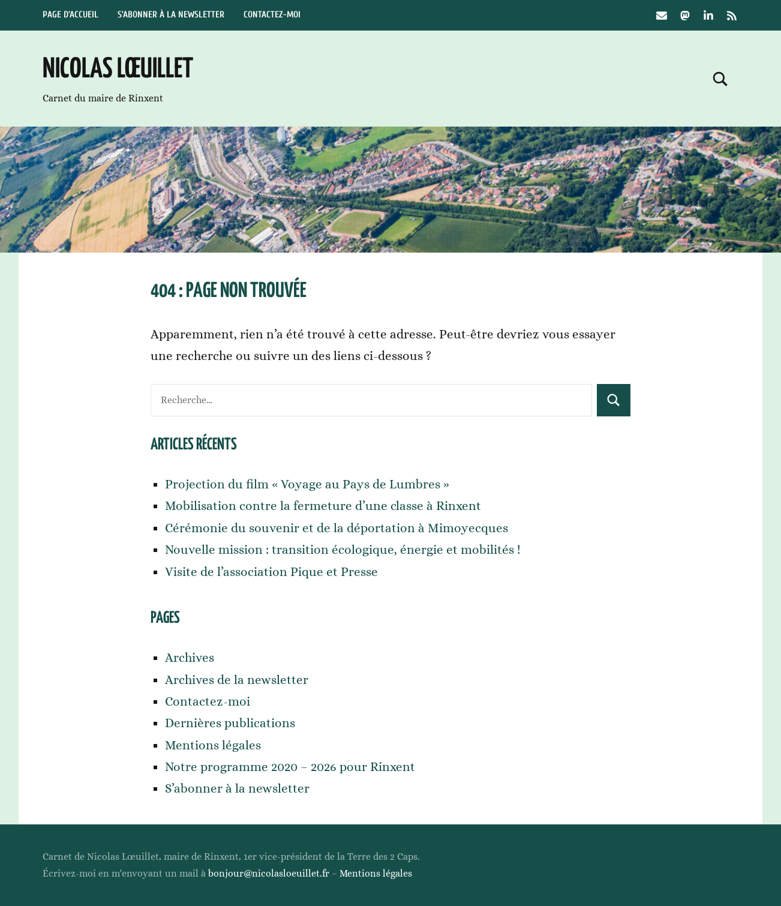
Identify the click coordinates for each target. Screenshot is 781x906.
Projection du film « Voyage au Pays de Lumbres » (307, 484)
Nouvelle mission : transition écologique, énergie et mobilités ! (343, 549)
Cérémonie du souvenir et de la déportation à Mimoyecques (336, 528)
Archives (189, 657)
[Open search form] (720, 78)
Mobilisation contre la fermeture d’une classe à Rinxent (323, 506)
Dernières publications (230, 723)
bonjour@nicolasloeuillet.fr (268, 873)
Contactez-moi (272, 15)
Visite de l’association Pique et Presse (271, 572)
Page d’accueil (70, 15)
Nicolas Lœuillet (118, 69)
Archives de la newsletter (236, 680)
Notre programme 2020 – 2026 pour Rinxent (290, 767)
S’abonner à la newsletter (171, 15)
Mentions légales (213, 745)
